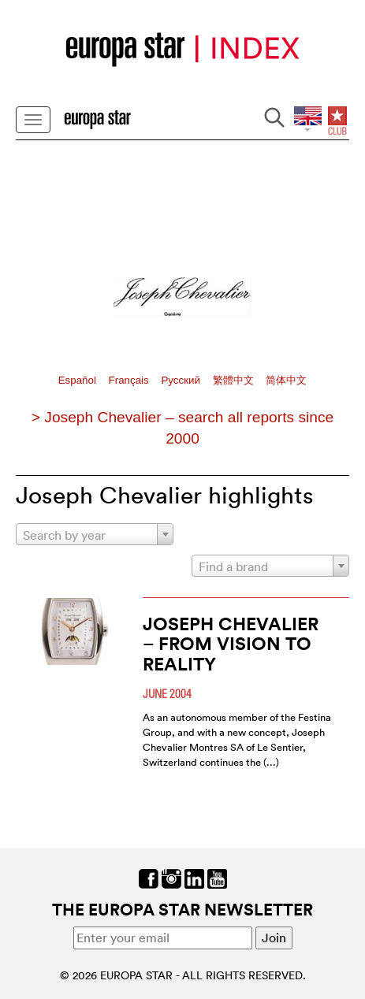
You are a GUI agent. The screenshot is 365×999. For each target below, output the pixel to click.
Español (78, 380)
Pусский (182, 380)
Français (130, 380)
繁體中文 (235, 380)
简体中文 (286, 380)
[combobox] (94, 534)
